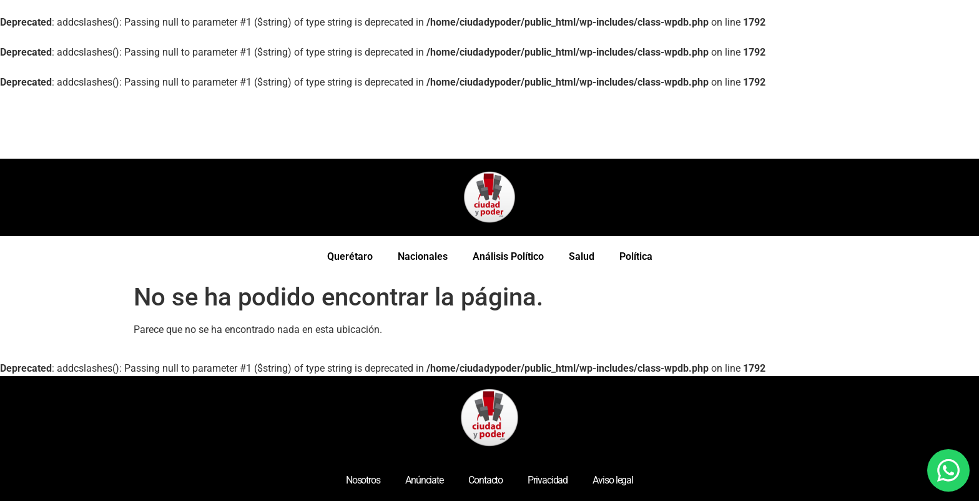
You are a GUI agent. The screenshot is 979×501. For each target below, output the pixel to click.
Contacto (485, 480)
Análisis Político (508, 256)
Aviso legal (613, 480)
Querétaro (350, 256)
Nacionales (423, 256)
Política (635, 256)
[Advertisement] (227, 124)
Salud (581, 256)
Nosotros (363, 480)
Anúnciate (424, 480)
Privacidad (548, 480)
